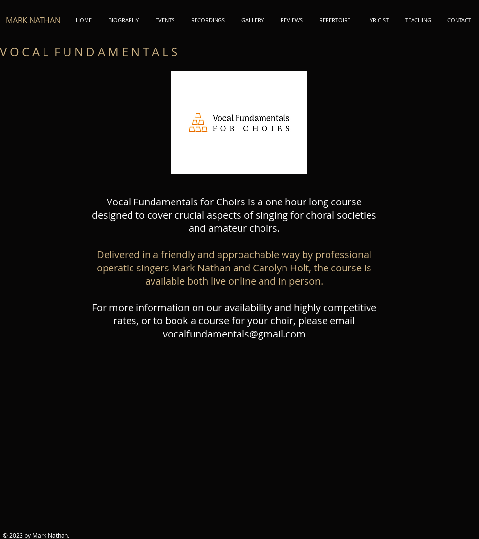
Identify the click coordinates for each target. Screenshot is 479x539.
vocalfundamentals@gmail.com (234, 333)
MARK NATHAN (33, 20)
